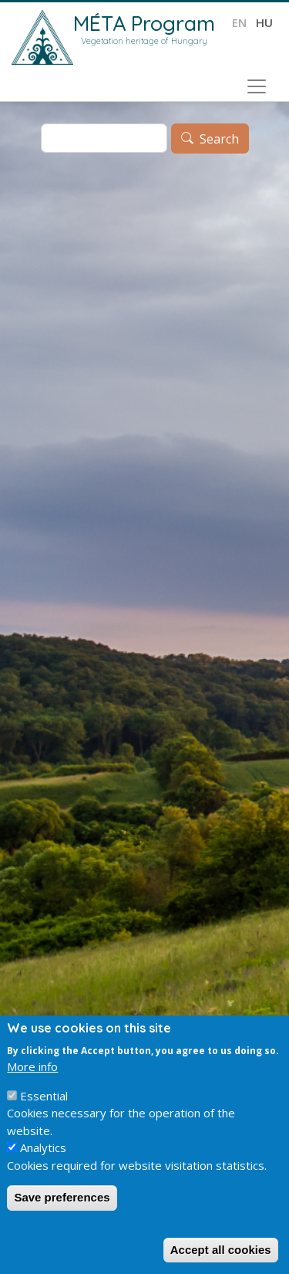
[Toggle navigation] (256, 86)
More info (32, 1066)
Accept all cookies (220, 1249)
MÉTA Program (144, 23)
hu (264, 22)
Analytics (43, 1147)
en (239, 22)
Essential (44, 1095)
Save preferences (61, 1197)
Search (219, 138)
